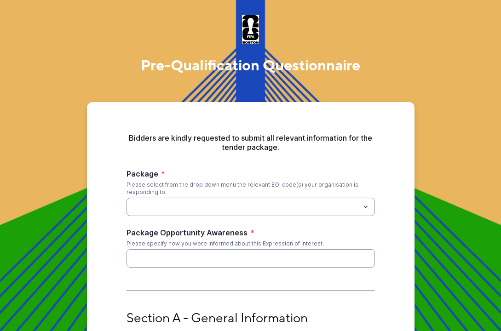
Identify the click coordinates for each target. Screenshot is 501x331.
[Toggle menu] (365, 206)
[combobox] (251, 207)
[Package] (132, 206)
